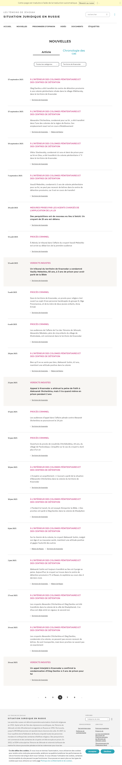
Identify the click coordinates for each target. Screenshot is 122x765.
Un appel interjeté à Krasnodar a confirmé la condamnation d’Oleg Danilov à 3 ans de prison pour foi (57, 671)
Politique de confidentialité (81, 732)
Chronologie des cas (74, 52)
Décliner (107, 751)
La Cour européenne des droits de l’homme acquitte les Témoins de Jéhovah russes (102, 737)
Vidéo (63, 26)
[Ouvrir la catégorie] (111, 719)
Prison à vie (99, 731)
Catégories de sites (93, 719)
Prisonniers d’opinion (43, 26)
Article (46, 52)
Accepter (92, 751)
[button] (38, 697)
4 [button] (45, 697)
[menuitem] (7, 26)
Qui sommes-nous (84, 728)
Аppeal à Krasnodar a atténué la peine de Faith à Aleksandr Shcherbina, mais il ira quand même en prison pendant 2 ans (55, 391)
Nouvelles (22, 26)
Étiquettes (93, 26)
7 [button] (67, 697)
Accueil (7, 26)
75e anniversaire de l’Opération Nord (102, 744)
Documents (77, 26)
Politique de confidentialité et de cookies (56, 761)
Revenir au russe (86, 3)
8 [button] (74, 697)
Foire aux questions (102, 728)
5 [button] (52, 697)
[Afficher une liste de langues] (98, 3)
